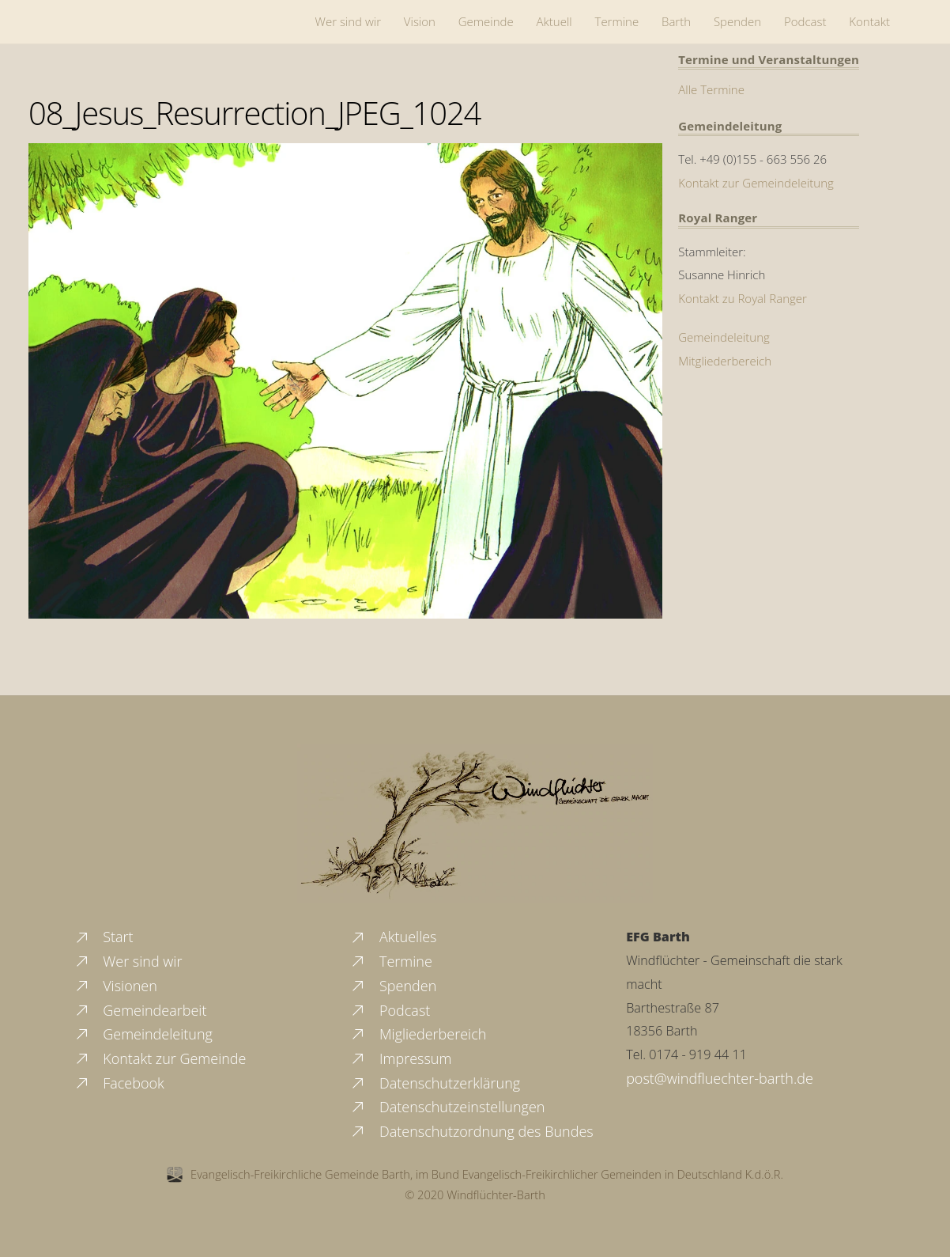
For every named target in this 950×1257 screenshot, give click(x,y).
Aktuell (554, 21)
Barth (676, 21)
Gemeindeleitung (724, 337)
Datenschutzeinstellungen (447, 1106)
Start (104, 936)
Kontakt (869, 21)
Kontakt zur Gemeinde (160, 1058)
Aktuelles (392, 936)
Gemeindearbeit (140, 1010)
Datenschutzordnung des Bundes (471, 1131)
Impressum (400, 1058)
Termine (617, 21)
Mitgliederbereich (724, 361)
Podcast (805, 21)
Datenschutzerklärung (434, 1082)
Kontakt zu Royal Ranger (742, 298)
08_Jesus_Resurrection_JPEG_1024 (254, 112)
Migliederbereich (417, 1033)
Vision (419, 21)
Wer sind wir (348, 21)
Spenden (737, 21)
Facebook (119, 1082)
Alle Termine (711, 89)
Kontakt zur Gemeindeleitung (756, 183)
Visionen (115, 985)
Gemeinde (486, 21)
